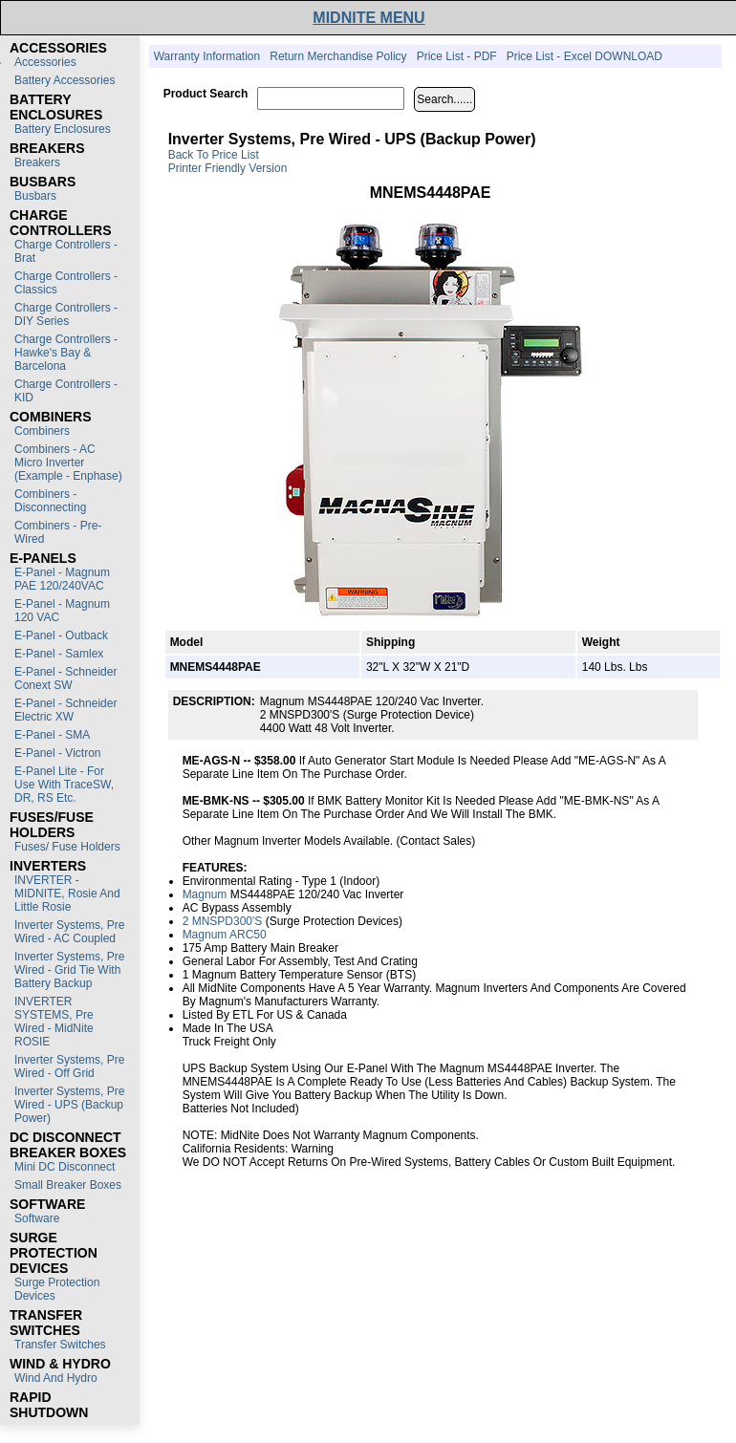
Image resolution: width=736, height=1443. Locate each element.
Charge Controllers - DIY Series (66, 314)
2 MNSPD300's (223, 921)
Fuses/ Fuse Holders (67, 846)
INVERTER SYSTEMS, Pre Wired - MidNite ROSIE (54, 1021)
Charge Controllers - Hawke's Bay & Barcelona (66, 353)
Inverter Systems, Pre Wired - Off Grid (69, 1066)
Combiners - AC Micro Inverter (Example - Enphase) (68, 462)
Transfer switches (60, 1344)
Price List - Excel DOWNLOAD (584, 56)
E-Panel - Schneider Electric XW (65, 710)
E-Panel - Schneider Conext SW (65, 678)
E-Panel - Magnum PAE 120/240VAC (62, 579)
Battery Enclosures (62, 129)
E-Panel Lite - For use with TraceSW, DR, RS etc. (64, 785)
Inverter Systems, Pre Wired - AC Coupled (69, 931)
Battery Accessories (64, 80)
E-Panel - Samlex (58, 653)
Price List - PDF (457, 56)
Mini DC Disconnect (64, 1167)
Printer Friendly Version (228, 168)
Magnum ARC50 (225, 934)
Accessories (45, 62)
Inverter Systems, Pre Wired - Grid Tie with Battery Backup (69, 970)
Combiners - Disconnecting (50, 500)
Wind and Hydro (55, 1378)
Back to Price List (213, 155)
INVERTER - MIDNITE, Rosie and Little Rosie (67, 893)
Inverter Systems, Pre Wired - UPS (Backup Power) (69, 1105)
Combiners (42, 431)
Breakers (37, 162)
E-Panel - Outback (61, 635)
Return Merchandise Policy (338, 56)
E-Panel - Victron (57, 753)
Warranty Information (207, 56)
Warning (313, 1148)
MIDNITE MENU (368, 18)
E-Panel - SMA (52, 735)
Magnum (205, 894)
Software (36, 1218)
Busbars (35, 196)
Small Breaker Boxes (67, 1185)
